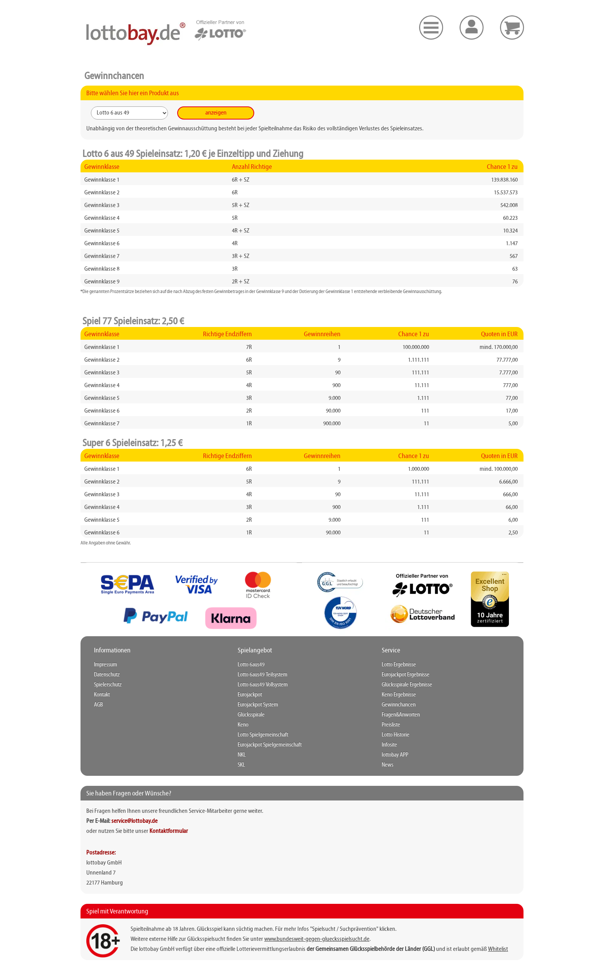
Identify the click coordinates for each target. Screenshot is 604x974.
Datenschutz (107, 675)
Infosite (389, 745)
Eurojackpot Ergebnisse (406, 675)
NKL (242, 755)
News (387, 765)
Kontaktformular (168, 831)
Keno (243, 725)
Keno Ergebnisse (399, 695)
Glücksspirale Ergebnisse (407, 685)
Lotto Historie (395, 735)
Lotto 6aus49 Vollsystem (263, 685)
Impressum (105, 665)
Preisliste (391, 725)
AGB (98, 705)
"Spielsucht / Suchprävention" (344, 929)
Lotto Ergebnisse (399, 665)
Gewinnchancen (399, 705)
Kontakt (102, 695)
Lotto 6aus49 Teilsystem (262, 675)
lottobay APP (395, 755)
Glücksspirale (251, 715)
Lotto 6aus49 (251, 665)
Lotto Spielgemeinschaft (263, 735)
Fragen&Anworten (401, 715)
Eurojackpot (250, 695)
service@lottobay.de (134, 821)
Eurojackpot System (258, 705)
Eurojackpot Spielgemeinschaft (270, 745)
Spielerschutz (108, 685)
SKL (241, 765)
